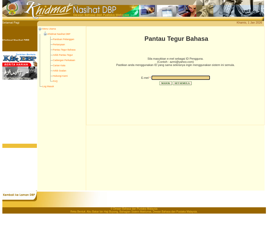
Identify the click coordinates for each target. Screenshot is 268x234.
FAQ (55, 81)
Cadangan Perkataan (64, 60)
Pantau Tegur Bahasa (64, 49)
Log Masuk (48, 86)
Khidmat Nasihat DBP (59, 34)
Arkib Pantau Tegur (63, 55)
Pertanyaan (59, 44)
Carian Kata (59, 65)
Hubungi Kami (60, 76)
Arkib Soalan (59, 70)
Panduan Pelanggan (63, 39)
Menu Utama (49, 28)
